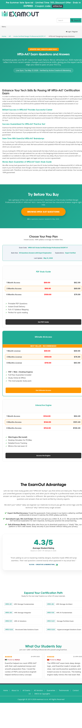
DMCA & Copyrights (42, 694)
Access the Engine (43, 455)
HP (10, 36)
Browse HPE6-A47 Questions (43, 212)
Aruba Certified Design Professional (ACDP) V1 (29, 36)
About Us (15, 690)
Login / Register (72, 32)
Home (4, 36)
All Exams (26, 690)
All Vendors (38, 690)
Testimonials (64, 690)
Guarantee (51, 690)
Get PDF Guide (43, 322)
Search (76, 20)
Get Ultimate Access (43, 390)
